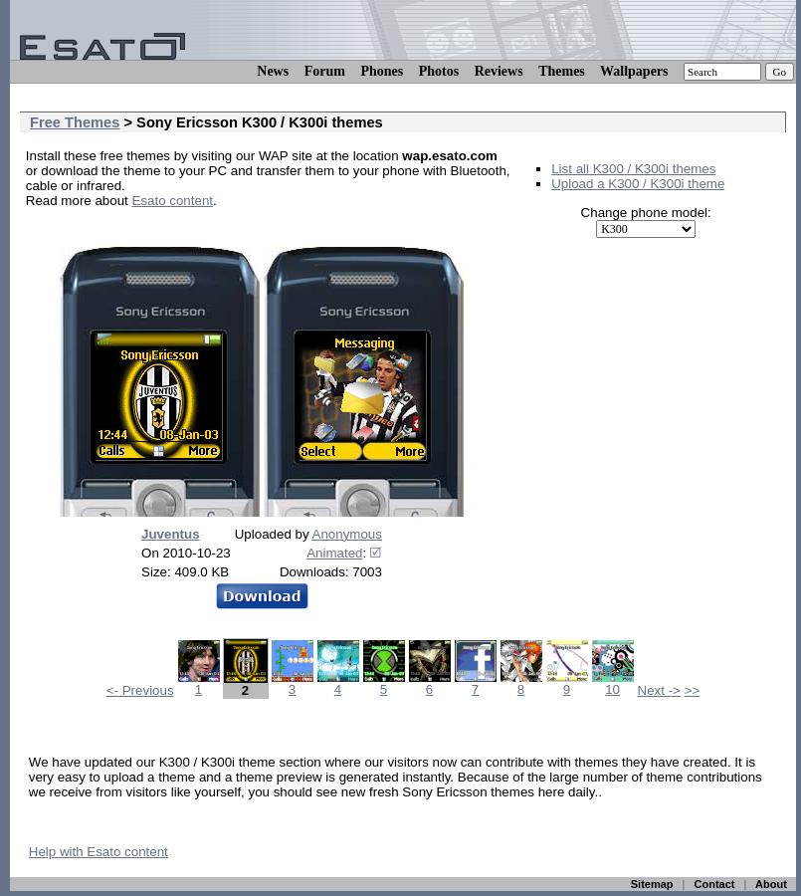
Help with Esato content (98, 851)
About (771, 884)
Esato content (173, 200)
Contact (715, 884)
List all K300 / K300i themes (633, 168)
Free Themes (74, 122)
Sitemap (652, 884)
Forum (324, 71)
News (273, 71)
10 (613, 683)
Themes (561, 71)
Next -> (659, 690)
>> (693, 690)
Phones (381, 71)
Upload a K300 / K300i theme (637, 183)
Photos (439, 71)
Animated (334, 553)
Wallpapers (634, 71)
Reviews (499, 71)
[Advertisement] (259, 230)
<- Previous (140, 690)
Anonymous (347, 534)
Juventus (170, 534)
